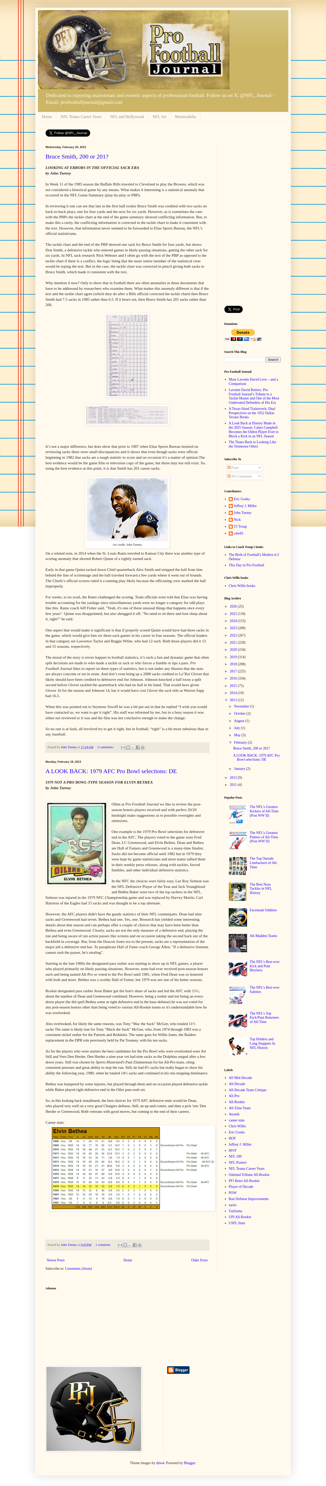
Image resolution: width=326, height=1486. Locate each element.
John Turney (243, 513)
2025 (234, 614)
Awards (234, 1114)
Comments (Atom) (78, 1269)
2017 (234, 671)
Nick (237, 520)
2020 (234, 650)
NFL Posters (238, 1162)
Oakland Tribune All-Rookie (249, 1175)
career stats (237, 1120)
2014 (234, 693)
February (241, 742)
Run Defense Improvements (249, 1199)
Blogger (189, 1463)
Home (47, 116)
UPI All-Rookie (240, 1217)
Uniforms (235, 1211)
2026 (234, 606)
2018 (234, 664)
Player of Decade (241, 1187)
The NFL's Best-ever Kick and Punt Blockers (265, 966)
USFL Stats (237, 1223)
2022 (234, 635)
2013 (234, 700)
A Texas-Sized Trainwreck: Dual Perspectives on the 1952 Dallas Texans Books (252, 413)
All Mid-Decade (240, 1078)
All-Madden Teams (263, 936)
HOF (232, 1138)
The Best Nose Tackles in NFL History (261, 889)
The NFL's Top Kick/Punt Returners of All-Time (264, 1018)
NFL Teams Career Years (81, 116)
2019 (234, 657)
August (239, 721)
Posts (233, 468)
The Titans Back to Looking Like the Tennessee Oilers (252, 444)
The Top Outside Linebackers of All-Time (264, 863)
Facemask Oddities (263, 910)
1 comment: (104, 1245)
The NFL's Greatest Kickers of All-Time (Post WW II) (264, 811)
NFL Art (159, 116)
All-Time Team (240, 1108)
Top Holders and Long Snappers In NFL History (262, 1043)
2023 (234, 628)
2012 (234, 778)
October (240, 713)
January (240, 769)
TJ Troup (240, 526)
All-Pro (234, 1096)
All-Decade (237, 1084)
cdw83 (238, 533)
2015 (234, 686)
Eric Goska (242, 499)
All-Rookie (237, 1102)
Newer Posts (56, 1260)
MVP (232, 1150)
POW (233, 1193)
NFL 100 (235, 1156)
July (237, 728)
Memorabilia (185, 116)
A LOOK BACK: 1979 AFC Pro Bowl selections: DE (111, 771)
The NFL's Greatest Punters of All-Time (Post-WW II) (264, 837)
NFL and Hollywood (127, 116)
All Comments (239, 476)
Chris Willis (237, 1126)
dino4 (160, 1463)
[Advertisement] (252, 222)
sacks (232, 1205)
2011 (234, 785)
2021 (234, 642)
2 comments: (106, 747)
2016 (234, 678)
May (237, 735)
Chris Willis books (242, 586)
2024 (234, 621)
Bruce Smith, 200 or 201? (77, 156)
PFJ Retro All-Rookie (244, 1181)
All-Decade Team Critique (247, 1090)
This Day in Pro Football (246, 565)
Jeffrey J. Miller (245, 506)
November (242, 706)
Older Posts (199, 1260)
